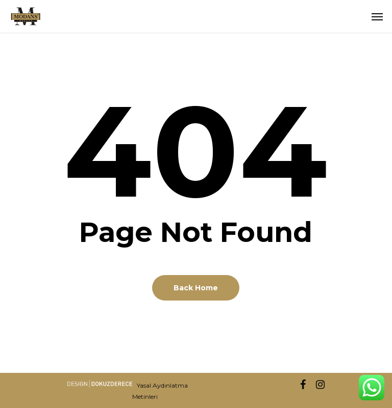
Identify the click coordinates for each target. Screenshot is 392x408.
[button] (377, 16)
